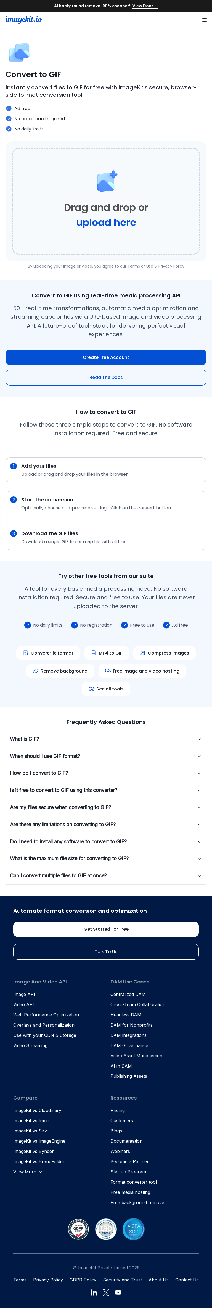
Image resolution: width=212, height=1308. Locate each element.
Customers (121, 1120)
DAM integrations (128, 1035)
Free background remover (138, 1202)
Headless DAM (125, 1014)
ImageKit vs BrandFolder (39, 1161)
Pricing (117, 1110)
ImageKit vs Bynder (33, 1151)
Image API (24, 994)
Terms (19, 1280)
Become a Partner (129, 1161)
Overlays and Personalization (44, 1025)
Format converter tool (133, 1182)
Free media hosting (130, 1192)
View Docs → (145, 6)
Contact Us (187, 1280)
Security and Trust (122, 1280)
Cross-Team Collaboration (137, 1004)
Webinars (120, 1151)
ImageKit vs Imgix (31, 1120)
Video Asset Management (137, 1055)
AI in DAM (121, 1066)
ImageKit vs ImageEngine (39, 1141)
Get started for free (106, 929)
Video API (23, 1004)
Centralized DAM (128, 994)
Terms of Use (140, 266)
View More (28, 1172)
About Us (159, 1280)
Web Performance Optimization (46, 1014)
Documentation (126, 1141)
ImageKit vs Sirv (30, 1131)
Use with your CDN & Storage (44, 1035)
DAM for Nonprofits (131, 1025)
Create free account (106, 357)
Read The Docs (106, 377)
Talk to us (106, 951)
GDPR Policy (83, 1280)
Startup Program (128, 1171)
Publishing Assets (128, 1076)
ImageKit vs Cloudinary (37, 1110)
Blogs (116, 1131)
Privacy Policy (171, 266)
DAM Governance (129, 1045)
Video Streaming (30, 1045)
